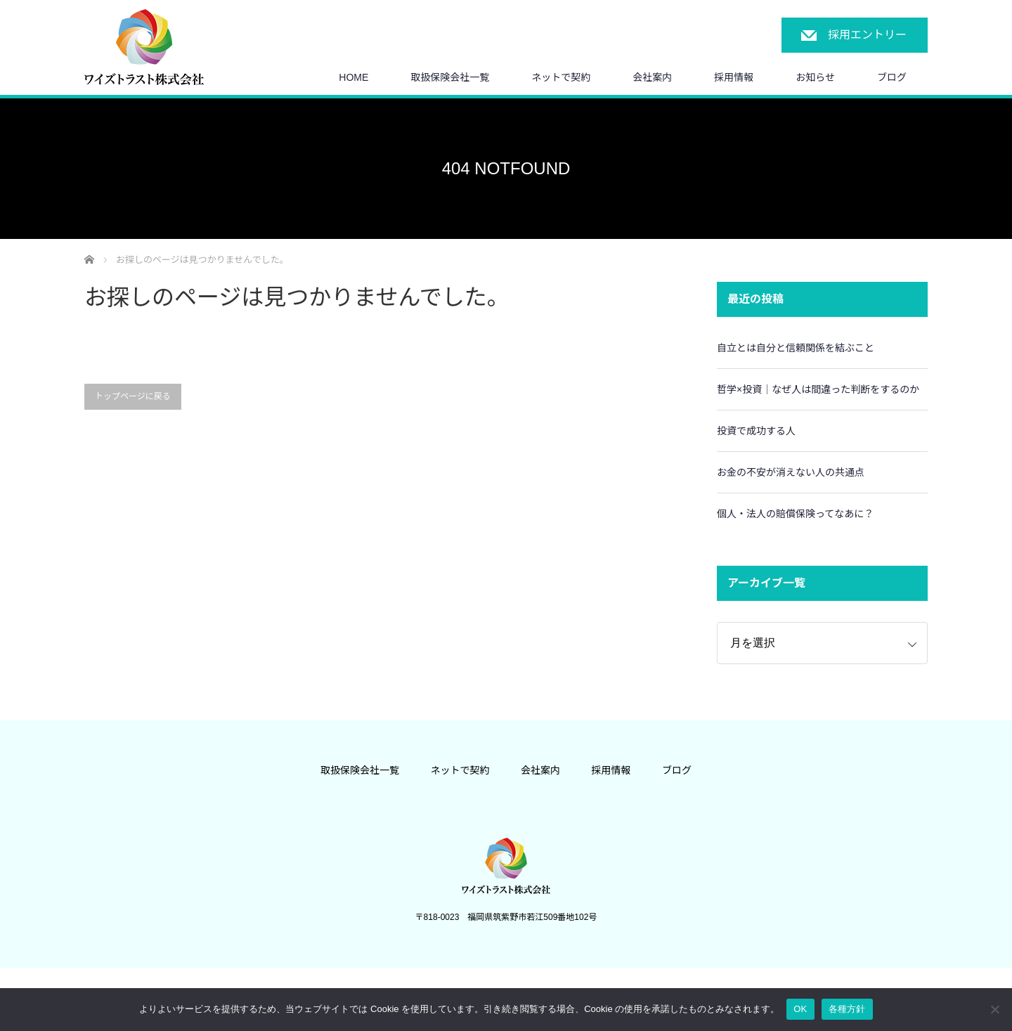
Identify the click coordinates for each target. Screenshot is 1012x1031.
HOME (353, 77)
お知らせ (815, 77)
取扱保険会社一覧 (449, 77)
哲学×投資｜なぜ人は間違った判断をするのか (818, 389)
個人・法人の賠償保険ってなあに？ (795, 513)
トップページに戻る (133, 396)
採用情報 (733, 77)
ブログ (892, 77)
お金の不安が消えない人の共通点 (790, 472)
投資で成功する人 (756, 430)
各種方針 (847, 1009)
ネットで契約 (560, 77)
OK (800, 1009)
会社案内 (652, 77)
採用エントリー (867, 35)
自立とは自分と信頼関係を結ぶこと (795, 348)
